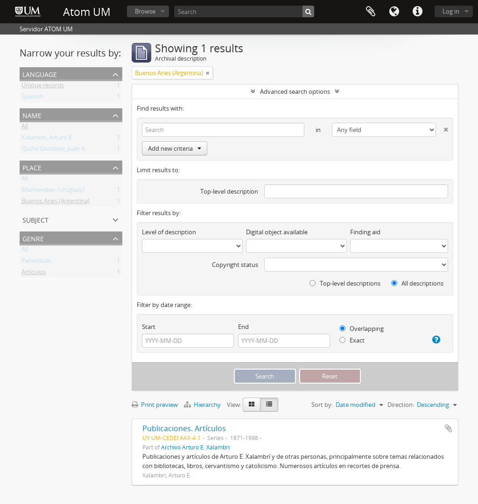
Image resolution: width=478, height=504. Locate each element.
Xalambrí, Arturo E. (47, 139)
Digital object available (277, 232)
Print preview (155, 404)
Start (148, 326)
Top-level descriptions (344, 283)
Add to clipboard (448, 428)
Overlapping (361, 328)
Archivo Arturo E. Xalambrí (195, 447)
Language (394, 11)
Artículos (33, 273)
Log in (451, 11)
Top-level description (229, 191)
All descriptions (417, 283)
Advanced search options (295, 91)
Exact (352, 340)
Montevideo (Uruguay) (52, 191)
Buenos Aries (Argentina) (55, 202)
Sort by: (322, 404)
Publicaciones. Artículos (184, 428)
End (243, 326)
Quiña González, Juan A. (53, 150)
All (24, 128)
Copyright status (235, 264)
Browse (145, 11)
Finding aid (365, 232)
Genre (33, 237)
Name (32, 114)
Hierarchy (203, 404)
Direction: (400, 404)
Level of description (169, 232)
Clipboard (370, 11)
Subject (35, 219)
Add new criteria (174, 148)
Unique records (42, 87)
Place (32, 167)
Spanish (32, 98)
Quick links (417, 11)
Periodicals (36, 262)
